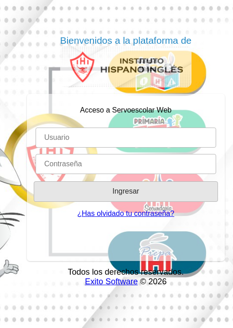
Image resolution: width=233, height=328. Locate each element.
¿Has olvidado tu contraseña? (126, 213)
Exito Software (111, 281)
